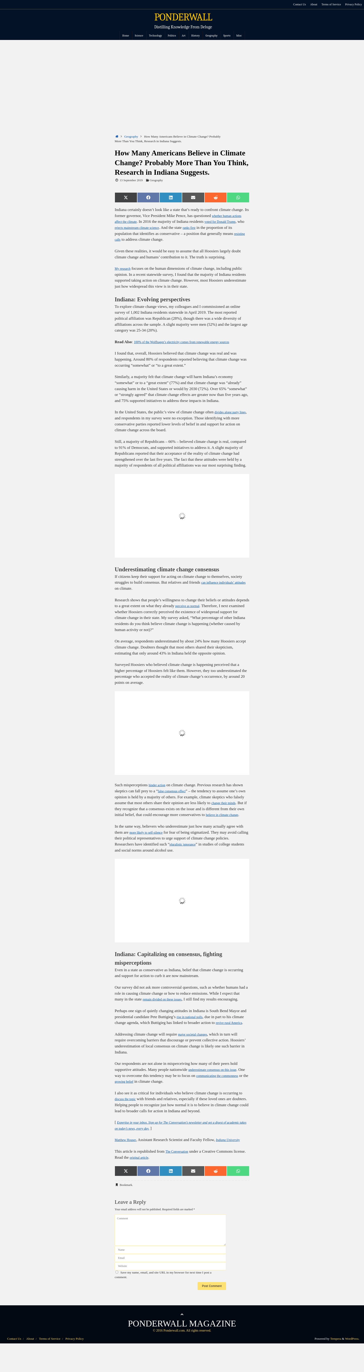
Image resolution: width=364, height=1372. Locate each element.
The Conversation (180, 1175)
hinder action (159, 791)
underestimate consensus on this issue (218, 1087)
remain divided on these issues (167, 1011)
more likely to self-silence (150, 844)
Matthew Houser (128, 1157)
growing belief (158, 1099)
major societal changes (196, 1052)
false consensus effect (175, 797)
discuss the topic (128, 1117)
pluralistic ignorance (185, 856)
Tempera (335, 1362)
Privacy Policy (353, 4)
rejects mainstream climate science (162, 227)
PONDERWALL (183, 17)
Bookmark (126, 1208)
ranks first (222, 227)
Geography (131, 136)
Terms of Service (330, 4)
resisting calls (137, 239)
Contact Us (297, 4)
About (312, 4)
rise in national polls (193, 1029)
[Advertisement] (182, 74)
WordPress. (352, 1362)
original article (154, 1181)
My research (124, 268)
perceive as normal (190, 612)
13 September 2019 (131, 180)
